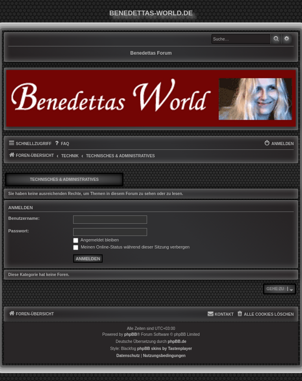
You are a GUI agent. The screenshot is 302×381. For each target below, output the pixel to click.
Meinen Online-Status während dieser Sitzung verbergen (131, 247)
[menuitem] (61, 144)
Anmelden (20, 207)
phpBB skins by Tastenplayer (164, 348)
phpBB (130, 334)
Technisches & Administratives (64, 179)
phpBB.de (177, 341)
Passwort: (18, 230)
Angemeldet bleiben (96, 239)
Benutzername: (24, 218)
